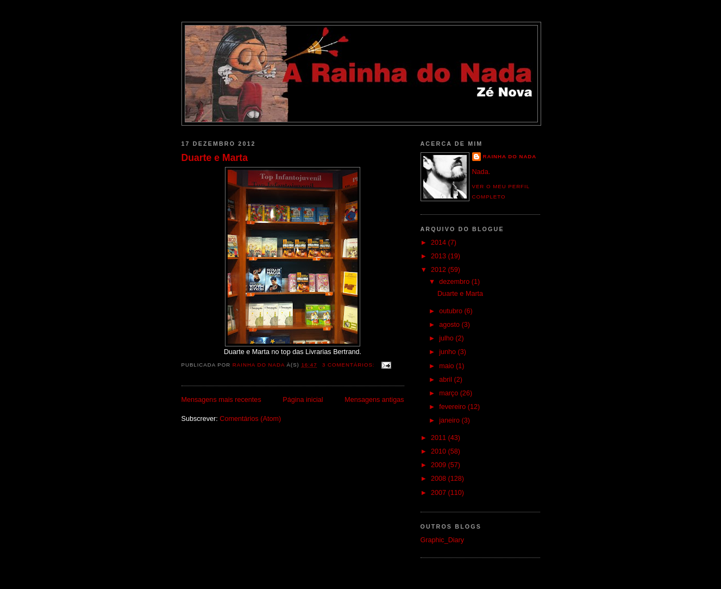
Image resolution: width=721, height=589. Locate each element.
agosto (450, 324)
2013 (439, 256)
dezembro (455, 282)
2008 (439, 478)
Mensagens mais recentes (221, 400)
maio (447, 366)
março (449, 393)
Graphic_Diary (443, 540)
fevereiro (453, 407)
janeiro (450, 420)
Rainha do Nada (510, 156)
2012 (439, 270)
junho (448, 352)
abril (446, 379)
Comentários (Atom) (250, 419)
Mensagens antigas (374, 400)
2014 (439, 242)
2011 (439, 438)
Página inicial (303, 400)
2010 (439, 451)
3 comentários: (349, 365)
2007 (439, 493)
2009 (439, 465)
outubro (451, 311)
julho (447, 338)
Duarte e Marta (214, 157)
